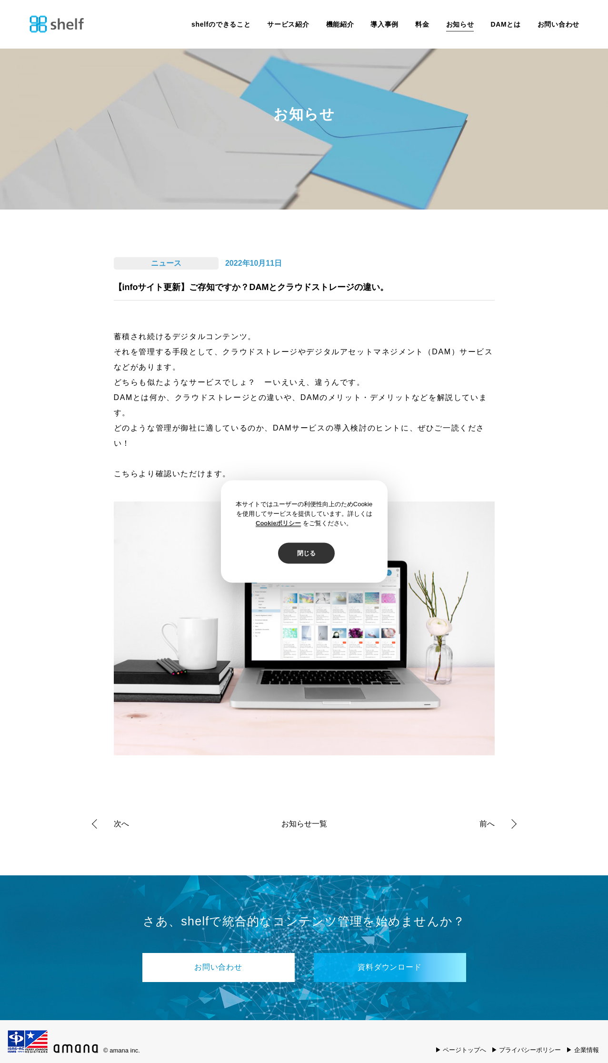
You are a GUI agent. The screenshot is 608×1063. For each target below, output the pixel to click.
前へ (487, 824)
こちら (126, 474)
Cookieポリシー (278, 523)
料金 (422, 24)
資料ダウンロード (389, 967)
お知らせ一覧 (304, 824)
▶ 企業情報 (582, 1049)
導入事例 (384, 24)
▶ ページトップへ (461, 1049)
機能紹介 (340, 24)
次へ (121, 824)
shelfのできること (220, 24)
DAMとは (505, 24)
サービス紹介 (288, 24)
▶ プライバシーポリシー (526, 1049)
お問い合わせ (558, 24)
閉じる (306, 553)
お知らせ (460, 24)
